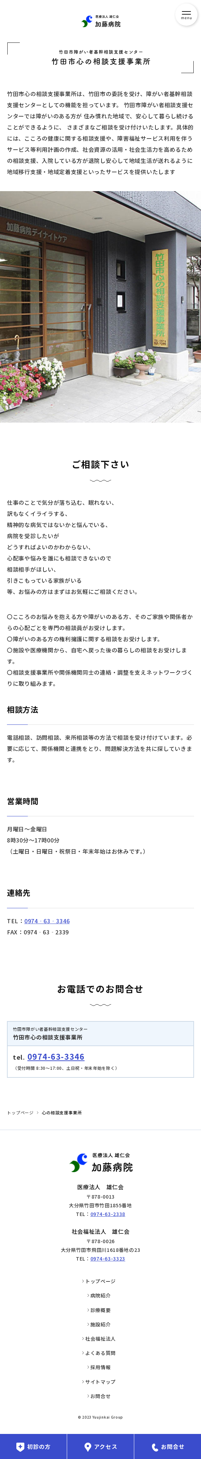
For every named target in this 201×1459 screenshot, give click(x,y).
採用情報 (100, 1367)
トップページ (20, 1112)
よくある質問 (100, 1352)
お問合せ (100, 1396)
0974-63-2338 (107, 1213)
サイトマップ (100, 1381)
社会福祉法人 (100, 1338)
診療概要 (100, 1310)
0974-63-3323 (107, 1258)
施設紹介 (100, 1324)
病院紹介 (100, 1295)
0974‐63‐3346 (47, 921)
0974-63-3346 (56, 1056)
